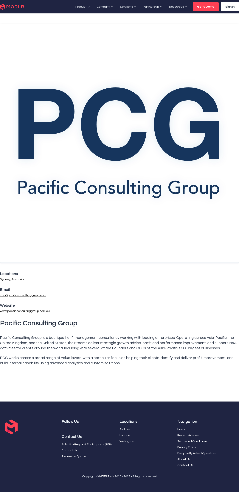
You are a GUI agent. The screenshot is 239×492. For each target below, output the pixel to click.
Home (181, 429)
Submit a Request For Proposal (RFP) (87, 444)
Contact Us (69, 450)
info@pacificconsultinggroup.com (23, 295)
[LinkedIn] (67, 428)
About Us (183, 459)
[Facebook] (62, 428)
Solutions (128, 6)
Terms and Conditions (192, 441)
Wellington (127, 441)
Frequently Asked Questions (197, 453)
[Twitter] (64, 428)
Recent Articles (188, 435)
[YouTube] (65, 428)
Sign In (230, 6)
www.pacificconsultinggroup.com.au (25, 311)
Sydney (125, 429)
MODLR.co (106, 476)
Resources (178, 6)
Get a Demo (205, 6)
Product (82, 6)
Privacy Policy (186, 447)
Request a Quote (74, 456)
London (125, 435)
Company (105, 6)
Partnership (153, 6)
